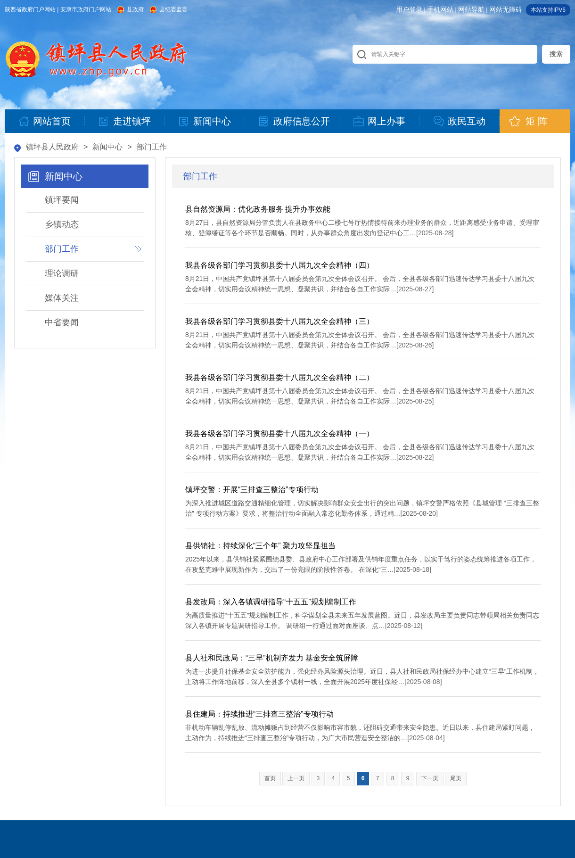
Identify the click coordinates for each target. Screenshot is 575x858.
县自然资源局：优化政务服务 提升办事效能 (257, 209)
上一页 (296, 778)
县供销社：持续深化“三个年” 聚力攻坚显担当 (260, 546)
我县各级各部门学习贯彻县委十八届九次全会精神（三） (279, 321)
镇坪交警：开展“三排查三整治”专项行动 (252, 490)
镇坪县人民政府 (52, 147)
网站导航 (471, 9)
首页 (270, 778)
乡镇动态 (62, 224)
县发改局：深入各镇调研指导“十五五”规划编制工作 (270, 602)
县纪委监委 (173, 9)
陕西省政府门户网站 (30, 9)
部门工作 (152, 147)
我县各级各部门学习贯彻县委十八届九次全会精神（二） (279, 377)
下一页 (429, 778)
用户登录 (409, 9)
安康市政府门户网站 (85, 9)
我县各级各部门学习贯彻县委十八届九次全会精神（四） (279, 265)
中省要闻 (62, 322)
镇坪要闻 (62, 200)
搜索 (556, 54)
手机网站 (440, 9)
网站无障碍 (505, 9)
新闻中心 (107, 147)
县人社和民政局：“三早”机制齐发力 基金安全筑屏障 (271, 658)
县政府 (135, 9)
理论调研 (62, 273)
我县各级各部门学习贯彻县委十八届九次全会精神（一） (279, 433)
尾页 (455, 778)
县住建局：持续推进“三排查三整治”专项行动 (259, 714)
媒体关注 (62, 298)
